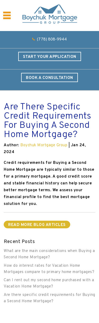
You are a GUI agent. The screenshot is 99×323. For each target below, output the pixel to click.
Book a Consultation (49, 77)
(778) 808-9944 (52, 39)
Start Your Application (49, 56)
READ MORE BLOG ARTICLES (37, 225)
